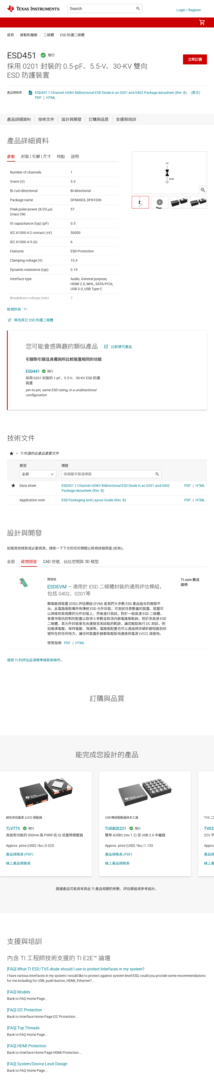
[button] (12, 22)
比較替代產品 (121, 347)
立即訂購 (195, 59)
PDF (38, 98)
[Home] (33, 8)
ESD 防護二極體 (72, 35)
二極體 (49, 35)
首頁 (10, 35)
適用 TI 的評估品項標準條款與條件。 (35, 660)
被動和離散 (29, 35)
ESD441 (33, 371)
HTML (51, 98)
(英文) (195, 93)
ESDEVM (56, 587)
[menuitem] (188, 22)
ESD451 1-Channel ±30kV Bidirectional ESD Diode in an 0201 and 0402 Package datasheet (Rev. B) (111, 93)
